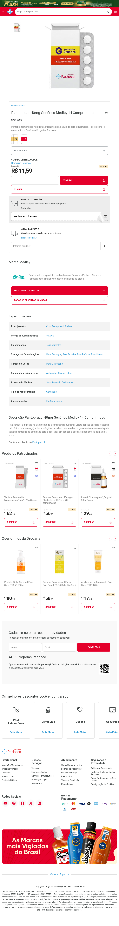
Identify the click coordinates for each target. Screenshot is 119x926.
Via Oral (50, 335)
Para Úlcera (97, 354)
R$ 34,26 (85, 510)
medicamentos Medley (59, 290)
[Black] (58, 3)
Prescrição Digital (39, 779)
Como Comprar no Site (71, 765)
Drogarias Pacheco (21, 163)
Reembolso (66, 776)
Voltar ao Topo (59, 874)
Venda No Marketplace (12, 765)
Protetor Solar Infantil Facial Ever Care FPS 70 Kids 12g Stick (59, 583)
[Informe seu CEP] (56, 246)
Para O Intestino (54, 363)
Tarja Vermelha (53, 345)
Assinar (59, 189)
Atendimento (69, 760)
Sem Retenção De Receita (59, 382)
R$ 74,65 (47, 510)
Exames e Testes (39, 772)
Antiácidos (51, 373)
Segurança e (104, 761)
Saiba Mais (26, 208)
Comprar (83, 180)
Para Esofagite (53, 354)
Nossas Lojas (8, 776)
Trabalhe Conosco (10, 769)
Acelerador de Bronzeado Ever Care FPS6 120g (96, 583)
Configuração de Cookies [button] (102, 784)
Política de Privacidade (101, 768)
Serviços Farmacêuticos (43, 776)
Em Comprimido (54, 401)
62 (9, 513)
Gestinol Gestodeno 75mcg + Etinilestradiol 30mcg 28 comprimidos (58, 500)
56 (48, 513)
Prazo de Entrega (69, 772)
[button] (17, 27)
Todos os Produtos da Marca (59, 300)
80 (9, 598)
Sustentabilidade (9, 780)
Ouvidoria (6, 772)
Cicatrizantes (65, 373)
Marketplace (67, 784)
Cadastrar (94, 647)
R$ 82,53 (8, 510)
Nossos (45, 761)
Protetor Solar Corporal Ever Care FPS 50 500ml (18, 583)
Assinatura (37, 783)
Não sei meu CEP (29, 238)
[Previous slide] (110, 453)
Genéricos (51, 391)
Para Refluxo (83, 354)
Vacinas (35, 768)
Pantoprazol (38, 442)
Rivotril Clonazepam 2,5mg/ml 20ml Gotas (96, 499)
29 (86, 513)
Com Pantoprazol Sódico (59, 326)
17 (86, 598)
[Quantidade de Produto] (35, 180)
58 (48, 598)
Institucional (9, 760)
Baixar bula (59, 150)
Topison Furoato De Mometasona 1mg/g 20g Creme (20, 499)
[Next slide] (115, 453)
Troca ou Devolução (70, 780)
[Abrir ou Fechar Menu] (3, 11)
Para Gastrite (69, 354)
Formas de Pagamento (71, 769)
